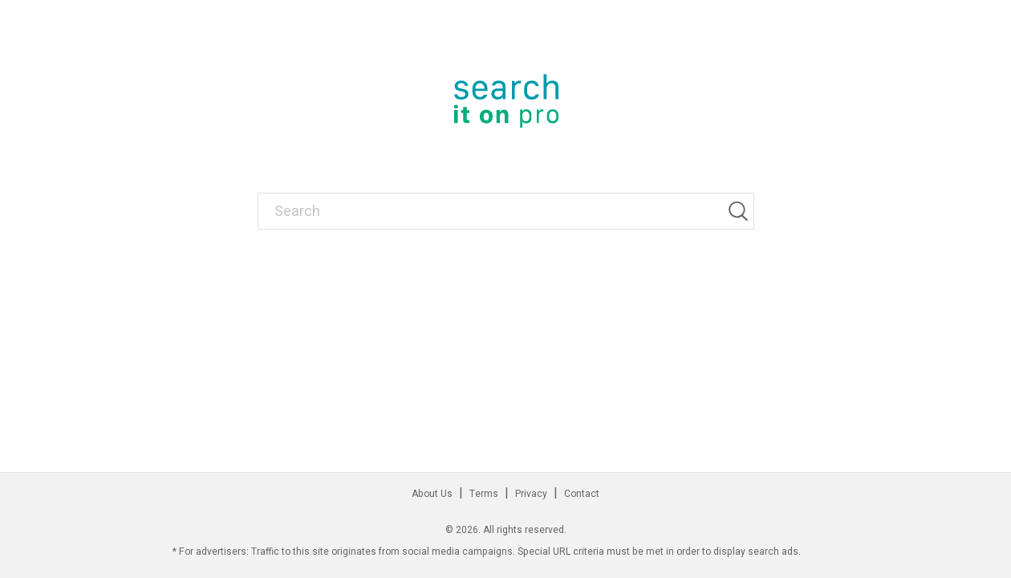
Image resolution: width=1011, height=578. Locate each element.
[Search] (740, 211)
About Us (432, 493)
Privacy (531, 493)
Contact (581, 493)
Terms (483, 493)
